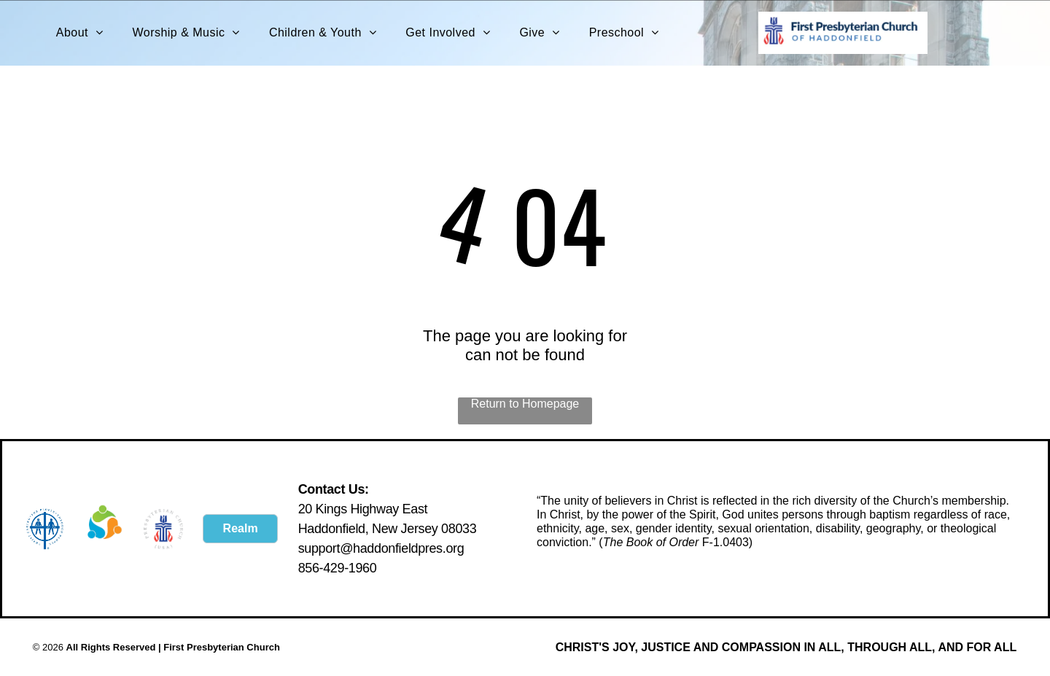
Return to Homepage (525, 403)
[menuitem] (80, 33)
